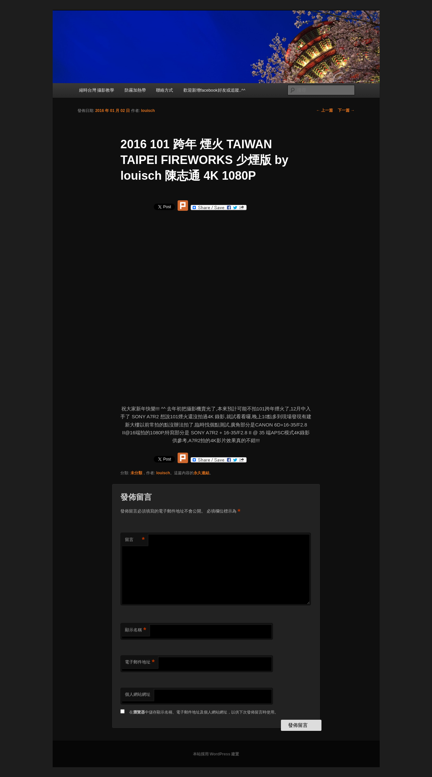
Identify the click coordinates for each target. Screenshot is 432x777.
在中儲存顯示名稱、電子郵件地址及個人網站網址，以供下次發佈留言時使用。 (203, 712)
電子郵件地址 (140, 662)
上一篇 (324, 110)
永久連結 (201, 473)
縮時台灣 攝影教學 (96, 90)
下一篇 (346, 110)
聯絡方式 (164, 90)
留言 (135, 540)
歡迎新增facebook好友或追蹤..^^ (214, 90)
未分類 (136, 473)
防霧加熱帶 (135, 90)
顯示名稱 (135, 630)
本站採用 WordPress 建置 (216, 754)
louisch (148, 110)
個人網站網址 (137, 694)
